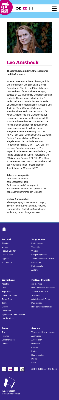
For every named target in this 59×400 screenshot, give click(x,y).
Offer (4, 288)
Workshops (8, 280)
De (18, 8)
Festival (6, 239)
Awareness (36, 336)
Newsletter (35, 344)
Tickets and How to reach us (43, 332)
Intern (33, 363)
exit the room (36, 284)
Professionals (37, 266)
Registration (7, 291)
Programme (38, 239)
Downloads (6, 311)
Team (4, 303)
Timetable (35, 247)
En (25, 8)
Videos (5, 307)
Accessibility (36, 340)
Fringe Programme (39, 255)
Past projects (36, 303)
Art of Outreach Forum (40, 299)
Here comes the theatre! (41, 307)
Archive (34, 270)
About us (5, 243)
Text (3, 332)
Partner (34, 351)
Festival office (7, 255)
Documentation (8, 340)
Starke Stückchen (9, 295)
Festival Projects (40, 280)
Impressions (7, 262)
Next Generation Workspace (43, 288)
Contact (5, 344)
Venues (5, 247)
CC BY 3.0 (52, 369)
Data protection (37, 355)
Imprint (34, 359)
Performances (37, 243)
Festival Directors (9, 251)
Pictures (5, 336)
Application (6, 258)
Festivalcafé (36, 262)
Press (5, 328)
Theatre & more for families (42, 258)
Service (35, 328)
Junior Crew (7, 299)
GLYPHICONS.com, (39, 369)
